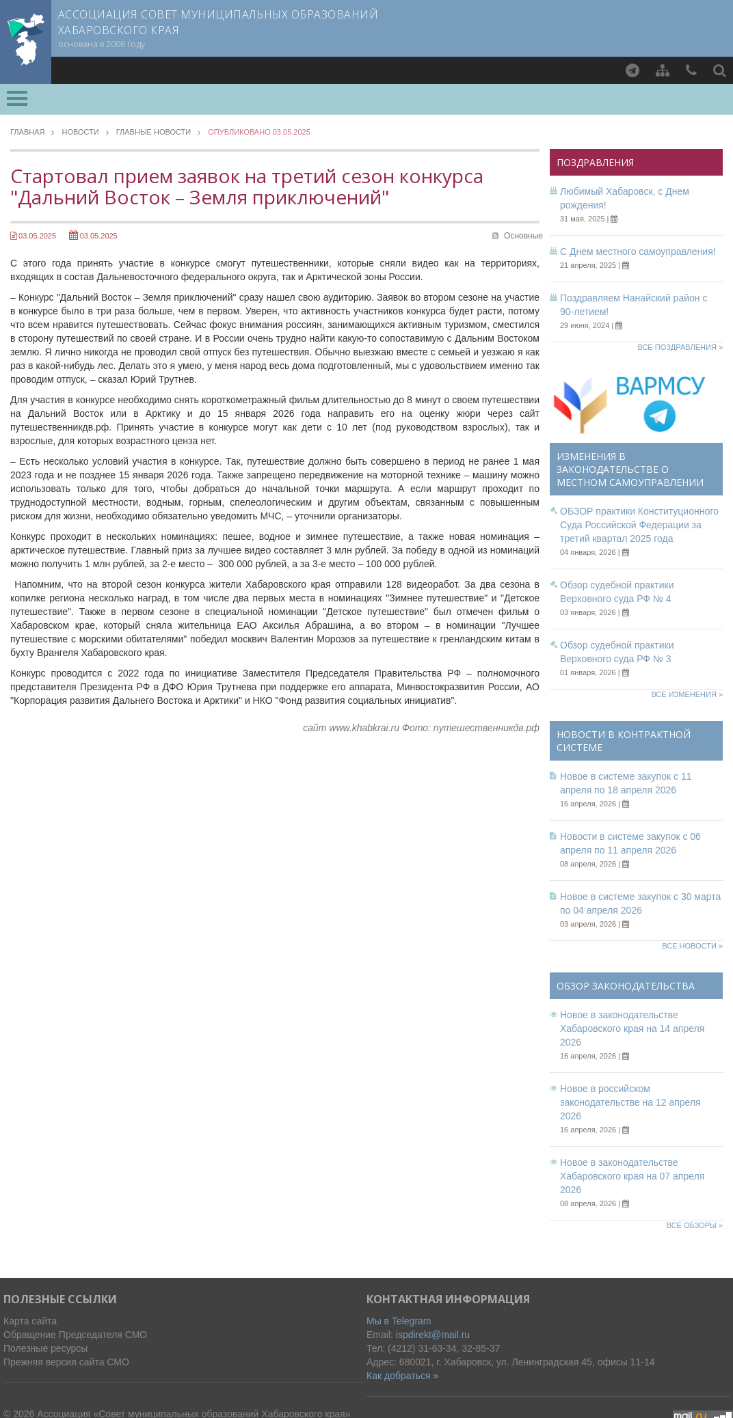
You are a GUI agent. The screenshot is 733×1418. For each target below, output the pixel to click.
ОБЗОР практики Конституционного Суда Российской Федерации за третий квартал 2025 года (639, 525)
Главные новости (153, 132)
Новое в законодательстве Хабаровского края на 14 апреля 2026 (632, 1028)
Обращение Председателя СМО (75, 1334)
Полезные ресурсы (45, 1348)
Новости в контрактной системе (624, 741)
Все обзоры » (695, 1225)
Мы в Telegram (398, 1320)
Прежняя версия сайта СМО (66, 1361)
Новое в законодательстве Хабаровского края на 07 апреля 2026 (632, 1176)
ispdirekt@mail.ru (433, 1334)
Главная (27, 132)
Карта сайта (30, 1320)
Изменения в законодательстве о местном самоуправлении (630, 469)
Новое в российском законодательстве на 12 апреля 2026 (630, 1102)
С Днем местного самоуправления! (638, 251)
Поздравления (595, 162)
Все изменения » (687, 694)
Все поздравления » (680, 347)
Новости (80, 132)
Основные (523, 236)
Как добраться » (402, 1375)
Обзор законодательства (626, 985)
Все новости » (692, 946)
